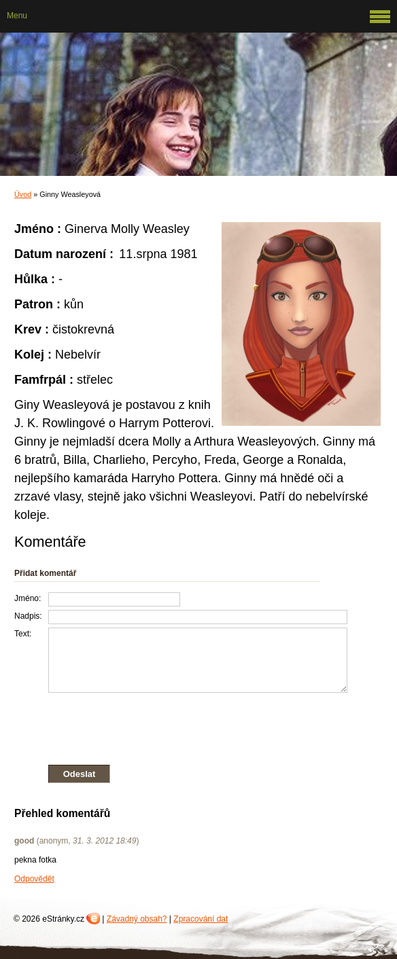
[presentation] (180, 726)
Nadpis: (28, 616)
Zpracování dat (200, 919)
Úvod (22, 194)
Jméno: (27, 598)
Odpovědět (34, 879)
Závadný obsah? (137, 919)
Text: (22, 633)
